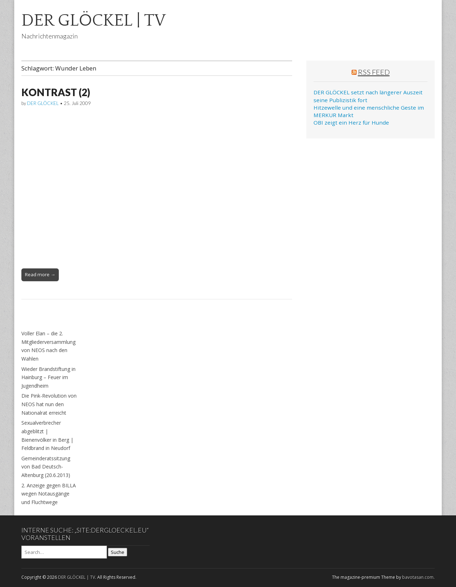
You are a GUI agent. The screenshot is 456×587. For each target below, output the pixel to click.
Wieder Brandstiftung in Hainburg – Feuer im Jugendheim (48, 377)
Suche (117, 552)
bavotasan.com (418, 577)
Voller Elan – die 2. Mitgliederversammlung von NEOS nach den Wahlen (48, 346)
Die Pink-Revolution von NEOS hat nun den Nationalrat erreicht (49, 404)
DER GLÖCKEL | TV (93, 20)
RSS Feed (374, 72)
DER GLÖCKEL (43, 103)
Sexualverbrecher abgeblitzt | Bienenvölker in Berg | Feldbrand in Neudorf (47, 435)
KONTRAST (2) (55, 92)
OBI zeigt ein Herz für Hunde (351, 122)
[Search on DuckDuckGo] (64, 552)
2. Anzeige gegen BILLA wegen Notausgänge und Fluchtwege (48, 493)
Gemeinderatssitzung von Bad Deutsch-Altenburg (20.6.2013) (45, 466)
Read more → (40, 274)
